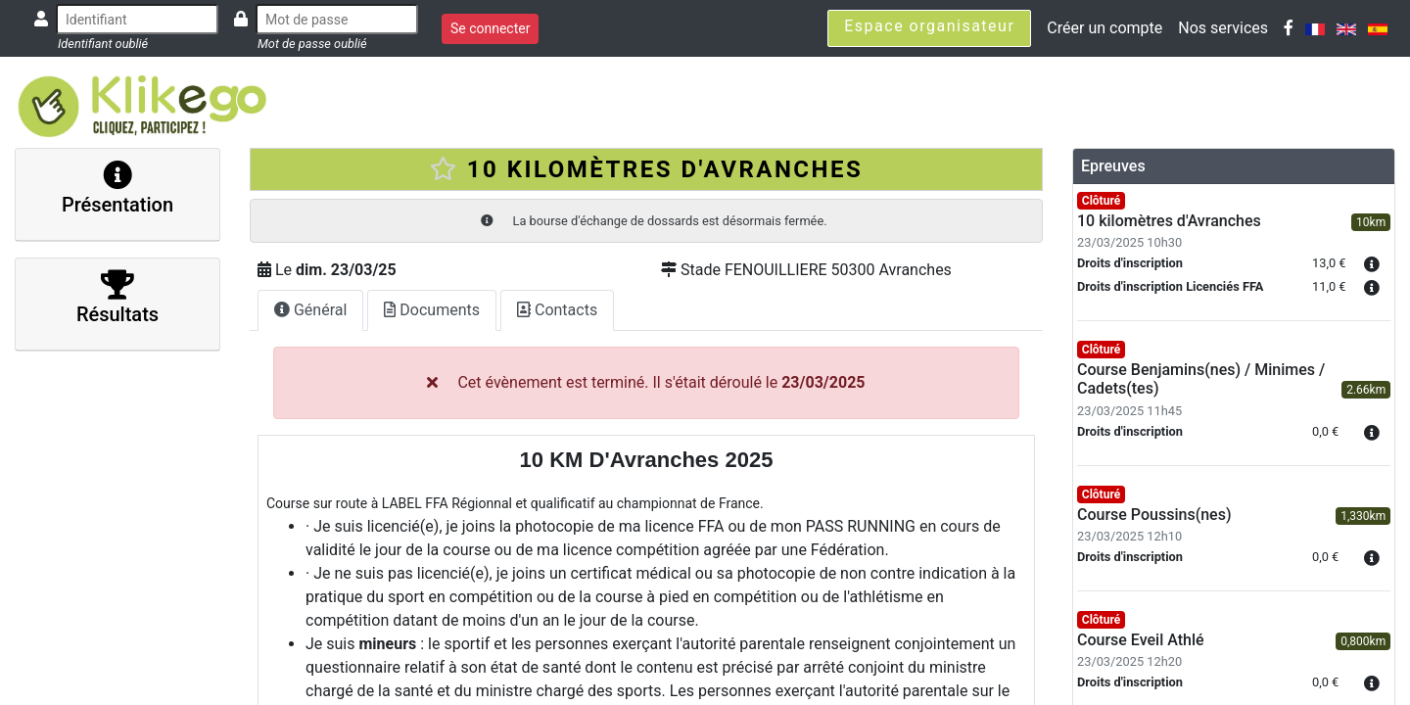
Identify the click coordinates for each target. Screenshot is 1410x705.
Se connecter (490, 28)
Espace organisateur (929, 26)
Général (310, 310)
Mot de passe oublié (312, 43)
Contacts (557, 310)
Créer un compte (1104, 28)
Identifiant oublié (103, 43)
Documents (432, 310)
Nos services (1223, 28)
